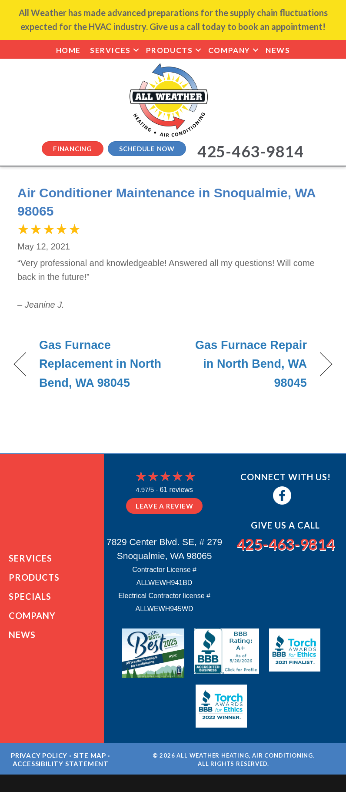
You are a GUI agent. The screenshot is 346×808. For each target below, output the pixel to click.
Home (68, 50)
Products (169, 50)
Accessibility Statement (61, 767)
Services (110, 50)
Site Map (89, 758)
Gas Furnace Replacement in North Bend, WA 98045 (100, 364)
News (278, 50)
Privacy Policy (39, 758)
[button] (136, 50)
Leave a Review (164, 506)
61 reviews (176, 489)
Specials (30, 597)
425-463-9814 (285, 543)
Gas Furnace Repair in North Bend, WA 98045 (244, 364)
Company (229, 50)
